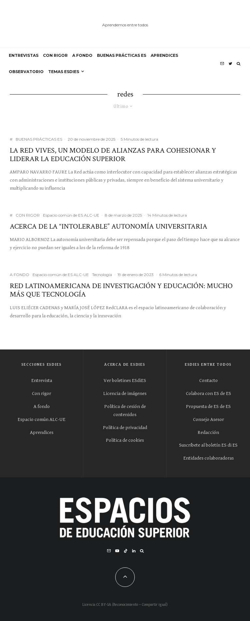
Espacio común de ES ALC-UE (71, 215)
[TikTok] (125, 551)
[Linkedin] (134, 551)
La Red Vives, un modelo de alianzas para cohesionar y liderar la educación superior (113, 155)
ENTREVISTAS (23, 55)
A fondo (42, 406)
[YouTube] (117, 551)
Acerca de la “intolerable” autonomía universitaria (108, 226)
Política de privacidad (125, 427)
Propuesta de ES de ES (208, 406)
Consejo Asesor (208, 419)
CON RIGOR (55, 55)
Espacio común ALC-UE (41, 419)
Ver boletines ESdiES (125, 380)
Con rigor (41, 393)
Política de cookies (125, 440)
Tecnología (102, 274)
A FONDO (82, 55)
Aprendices (41, 432)
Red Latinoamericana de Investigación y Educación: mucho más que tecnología (121, 290)
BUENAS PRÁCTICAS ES (121, 55)
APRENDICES (164, 55)
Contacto (208, 380)
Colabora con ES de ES (208, 393)
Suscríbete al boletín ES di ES (208, 445)
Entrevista (41, 380)
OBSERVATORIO (26, 71)
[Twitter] (230, 63)
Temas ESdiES (63, 71)
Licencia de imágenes (124, 393)
